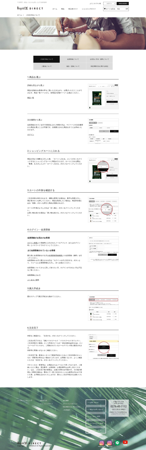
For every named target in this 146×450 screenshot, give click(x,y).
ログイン (30, 135)
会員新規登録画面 (55, 255)
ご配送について (46, 66)
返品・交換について (73, 66)
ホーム (55, 9)
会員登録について (73, 59)
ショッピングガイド (89, 9)
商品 (62, 9)
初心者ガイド (73, 9)
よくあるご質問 (33, 280)
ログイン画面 (32, 243)
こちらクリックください (118, 414)
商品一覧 (30, 98)
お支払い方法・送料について (99, 59)
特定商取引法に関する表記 (99, 66)
